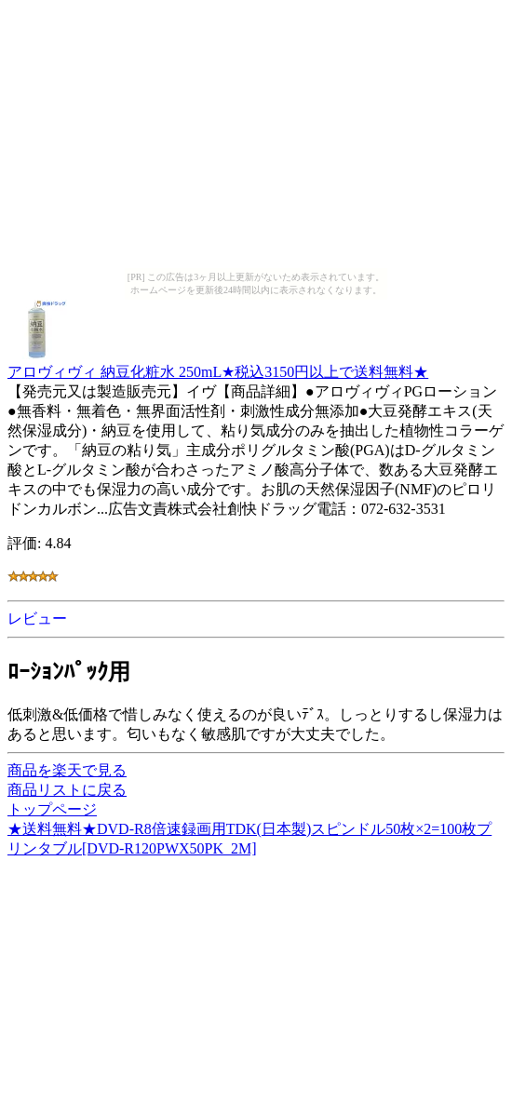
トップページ (52, 809)
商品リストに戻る (67, 790)
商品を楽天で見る (67, 770)
